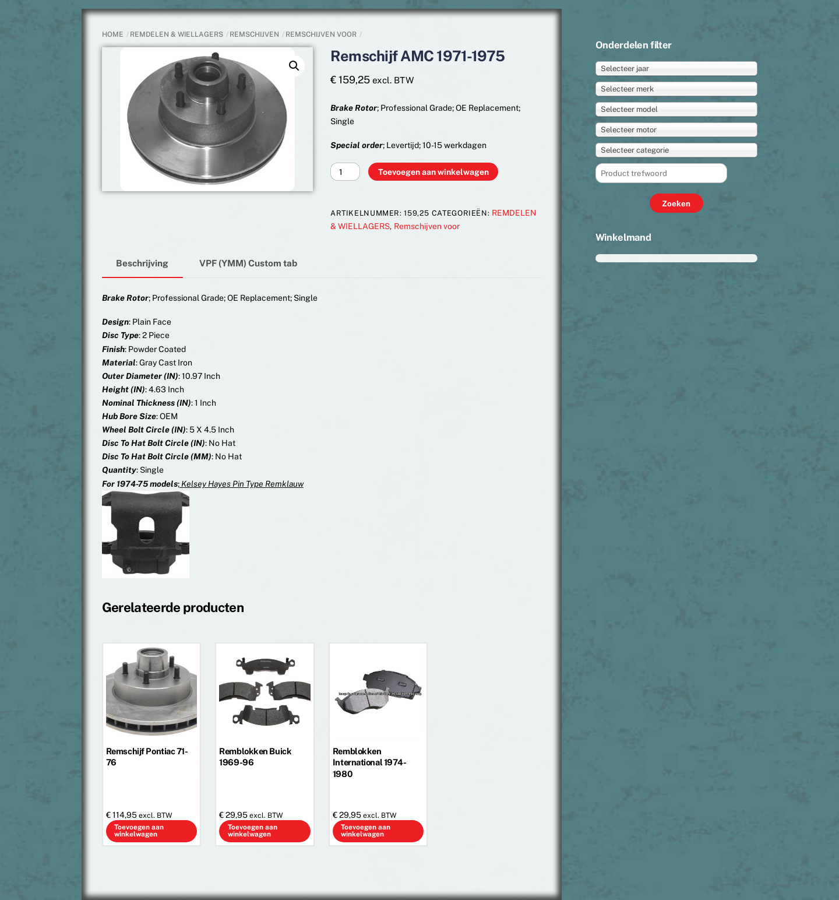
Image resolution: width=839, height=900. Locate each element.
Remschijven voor (321, 34)
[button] (294, 65)
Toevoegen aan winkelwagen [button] (139, 830)
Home (113, 34)
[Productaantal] (345, 172)
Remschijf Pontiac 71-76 (147, 756)
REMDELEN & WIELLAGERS (176, 34)
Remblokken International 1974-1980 (370, 762)
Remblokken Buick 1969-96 (255, 756)
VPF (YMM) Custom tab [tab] (248, 263)
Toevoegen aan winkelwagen (433, 172)
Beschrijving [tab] (142, 263)
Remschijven (254, 34)
